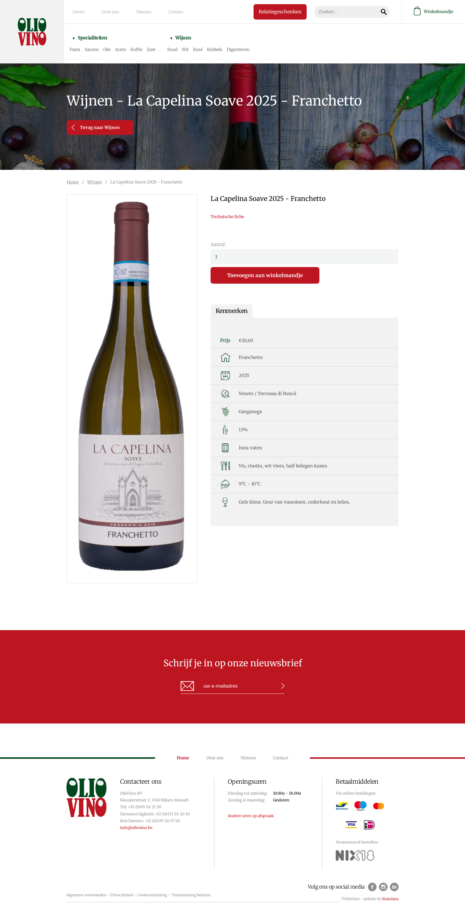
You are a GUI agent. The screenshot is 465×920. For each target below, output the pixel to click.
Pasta (79, 48)
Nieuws (140, 11)
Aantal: (218, 244)
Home (80, 11)
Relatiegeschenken (275, 11)
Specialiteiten (94, 38)
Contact (170, 11)
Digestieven (242, 48)
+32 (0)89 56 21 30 (144, 806)
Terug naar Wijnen (95, 127)
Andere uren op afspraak (251, 815)
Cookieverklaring (152, 895)
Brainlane (390, 899)
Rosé (201, 48)
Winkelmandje (433, 11)
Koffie (140, 48)
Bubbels (218, 48)
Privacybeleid (121, 895)
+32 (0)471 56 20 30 (172, 814)
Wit (189, 48)
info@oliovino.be (136, 827)
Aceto (124, 48)
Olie (110, 48)
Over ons (109, 11)
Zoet (155, 48)
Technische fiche (227, 216)
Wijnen (185, 38)
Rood (176, 48)
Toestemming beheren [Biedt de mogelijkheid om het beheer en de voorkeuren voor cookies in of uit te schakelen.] (191, 895)
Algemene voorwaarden (86, 895)
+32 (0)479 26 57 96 (162, 820)
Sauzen (95, 48)
